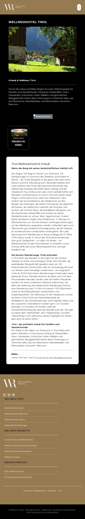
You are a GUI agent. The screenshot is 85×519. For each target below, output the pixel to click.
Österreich (52, 491)
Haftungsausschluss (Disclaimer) (42, 512)
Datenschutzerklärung (63, 510)
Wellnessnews (43, 116)
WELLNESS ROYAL (32, 510)
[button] (79, 7)
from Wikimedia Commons (60, 357)
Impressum (46, 510)
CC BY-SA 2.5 (41, 357)
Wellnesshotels (40, 491)
